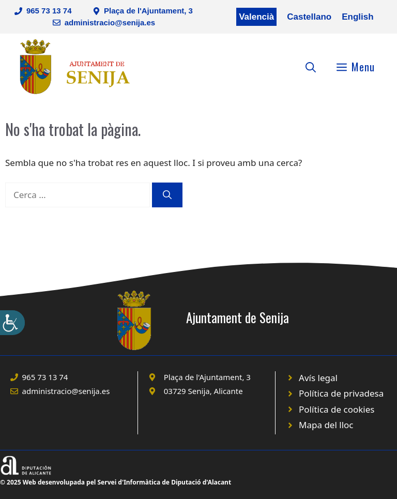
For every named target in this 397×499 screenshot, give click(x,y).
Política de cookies (336, 409)
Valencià (256, 17)
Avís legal (318, 378)
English (357, 17)
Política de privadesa (341, 393)
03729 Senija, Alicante (203, 391)
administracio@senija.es (110, 22)
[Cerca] (167, 195)
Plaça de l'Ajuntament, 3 (148, 10)
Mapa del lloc (326, 425)
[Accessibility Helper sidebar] (12, 322)
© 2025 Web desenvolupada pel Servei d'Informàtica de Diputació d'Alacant (115, 482)
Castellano (309, 17)
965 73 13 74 (49, 10)
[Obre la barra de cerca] (310, 66)
